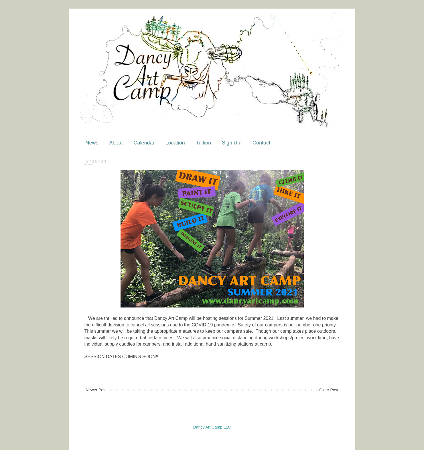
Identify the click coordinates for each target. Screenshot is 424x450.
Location (175, 143)
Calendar (144, 143)
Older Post (328, 390)
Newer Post (96, 390)
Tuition (203, 143)
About (116, 143)
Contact (261, 143)
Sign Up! (232, 143)
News (92, 143)
